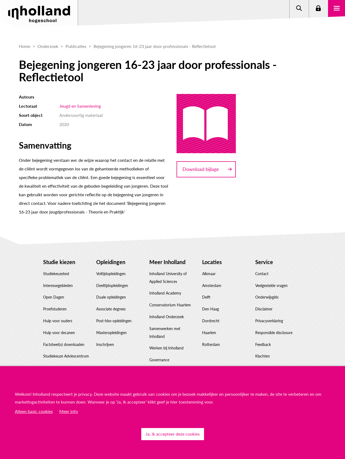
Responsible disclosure (273, 332)
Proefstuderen (55, 309)
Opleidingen (110, 262)
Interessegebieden (58, 285)
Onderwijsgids (266, 297)
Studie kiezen (59, 262)
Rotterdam (211, 344)
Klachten (262, 356)
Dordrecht (210, 320)
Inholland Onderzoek (166, 316)
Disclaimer (263, 309)
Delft (206, 297)
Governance (159, 360)
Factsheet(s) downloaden (63, 344)
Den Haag (210, 309)
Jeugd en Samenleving (80, 105)
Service (264, 262)
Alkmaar (209, 273)
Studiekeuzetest (56, 273)
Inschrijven (105, 344)
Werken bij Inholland (166, 348)
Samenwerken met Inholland (164, 332)
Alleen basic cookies (34, 411)
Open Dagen (53, 297)
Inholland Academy (165, 293)
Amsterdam (211, 285)
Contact (261, 273)
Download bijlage (200, 169)
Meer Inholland (167, 262)
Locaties (212, 262)
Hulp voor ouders (57, 320)
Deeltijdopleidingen (112, 285)
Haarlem (209, 332)
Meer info (68, 411)
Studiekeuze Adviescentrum (66, 356)
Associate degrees (111, 309)
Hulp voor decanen (59, 332)
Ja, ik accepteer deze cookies (173, 433)
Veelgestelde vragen (271, 285)
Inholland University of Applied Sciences (168, 277)
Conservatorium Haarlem (170, 305)
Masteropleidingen (111, 332)
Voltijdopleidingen (111, 273)
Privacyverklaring (269, 320)
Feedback (263, 344)
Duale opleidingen (111, 297)
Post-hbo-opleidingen (114, 320)
